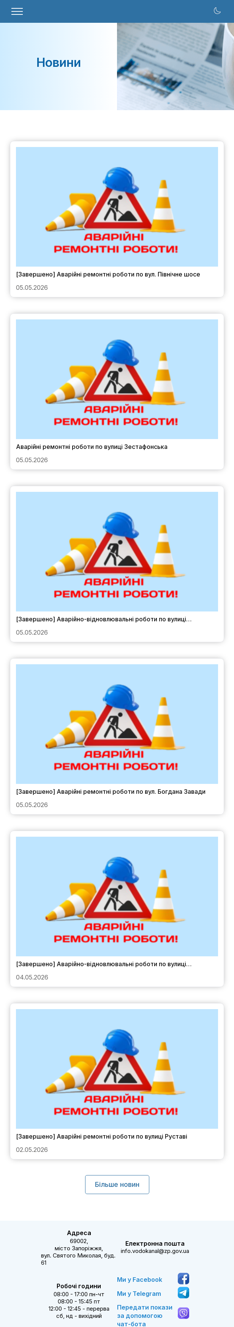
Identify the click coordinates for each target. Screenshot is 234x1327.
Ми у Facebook (139, 1279)
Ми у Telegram (139, 1293)
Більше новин (117, 1184)
